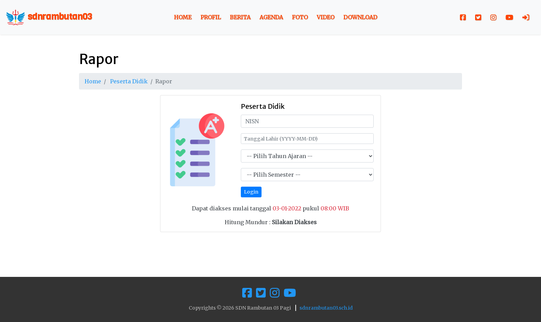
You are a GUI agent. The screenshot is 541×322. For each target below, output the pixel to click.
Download (360, 17)
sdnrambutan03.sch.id (326, 308)
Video (325, 17)
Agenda (271, 17)
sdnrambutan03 (49, 17)
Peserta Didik (129, 81)
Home (182, 17)
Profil (210, 17)
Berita (240, 17)
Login (251, 192)
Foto (300, 17)
